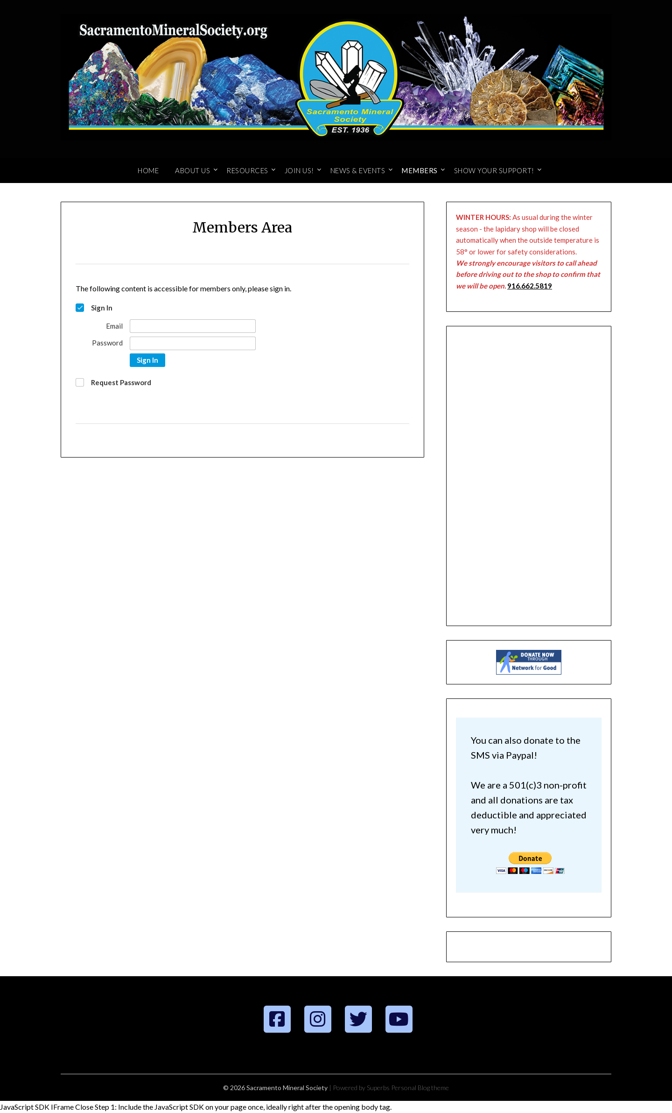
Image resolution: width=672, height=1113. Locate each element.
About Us (192, 170)
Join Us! (299, 170)
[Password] (193, 343)
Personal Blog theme (420, 1088)
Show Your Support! (494, 170)
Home (148, 170)
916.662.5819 (529, 286)
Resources (247, 170)
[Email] (193, 326)
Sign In (147, 360)
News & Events (357, 170)
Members (419, 170)
